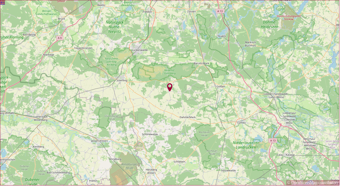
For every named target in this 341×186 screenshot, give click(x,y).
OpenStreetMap (304, 182)
